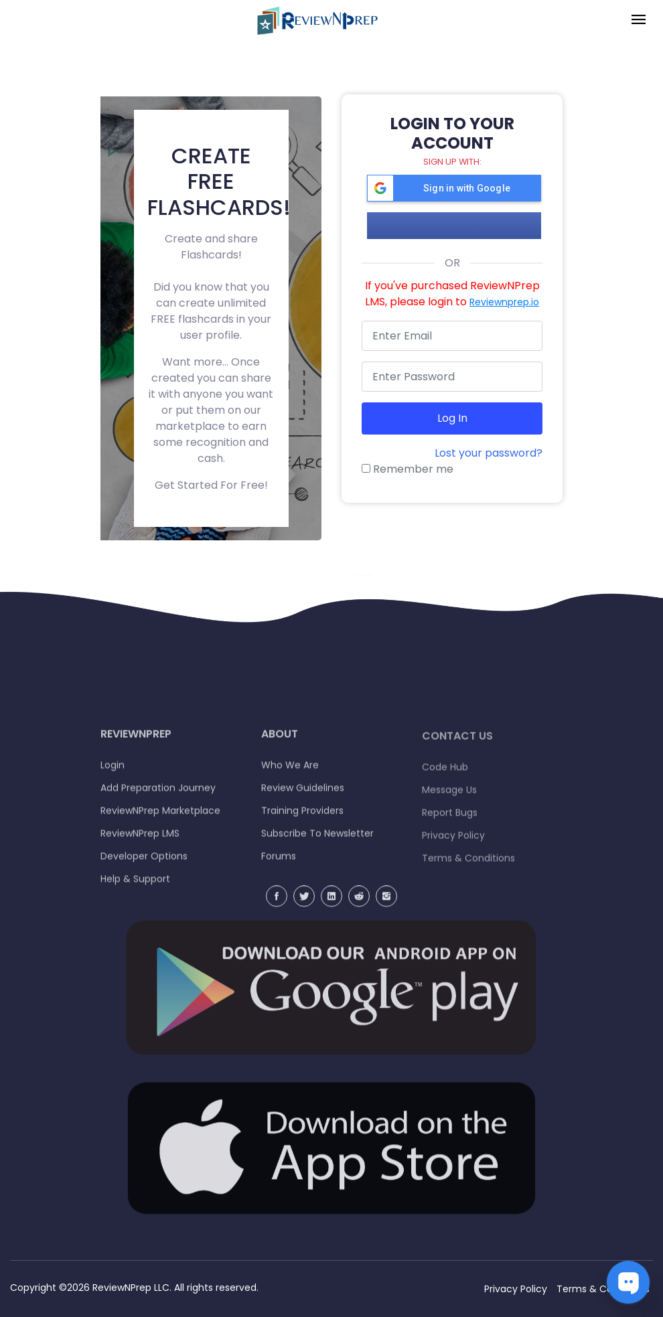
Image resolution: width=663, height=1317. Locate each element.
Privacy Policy (515, 1289)
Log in (452, 418)
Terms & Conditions (603, 1289)
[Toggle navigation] (638, 20)
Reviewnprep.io (504, 302)
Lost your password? (488, 453)
